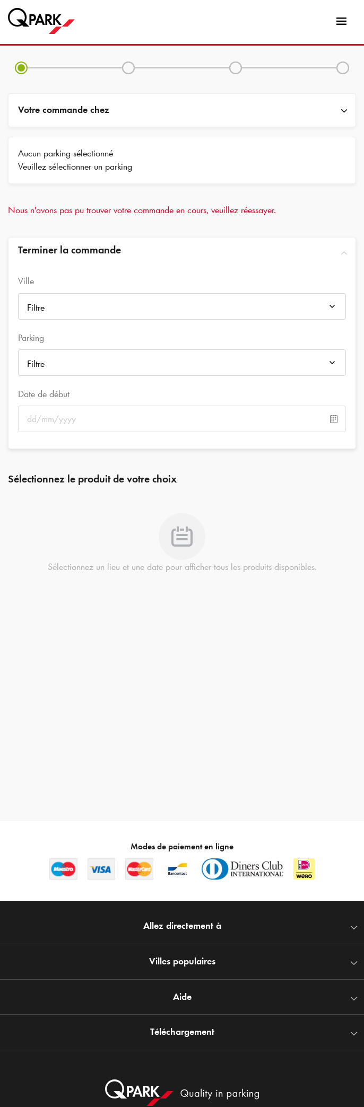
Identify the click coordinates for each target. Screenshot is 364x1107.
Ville (26, 281)
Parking (31, 338)
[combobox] (182, 309)
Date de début (44, 394)
